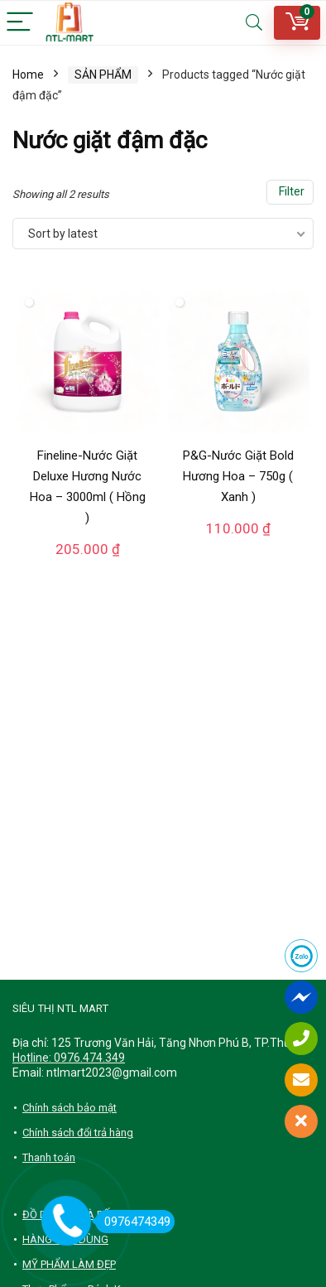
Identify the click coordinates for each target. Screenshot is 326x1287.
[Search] (254, 23)
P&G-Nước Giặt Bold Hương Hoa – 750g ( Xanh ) (238, 476)
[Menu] (20, 23)
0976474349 (132, 1221)
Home (28, 74)
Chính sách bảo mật (69, 1107)
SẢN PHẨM (103, 74)
